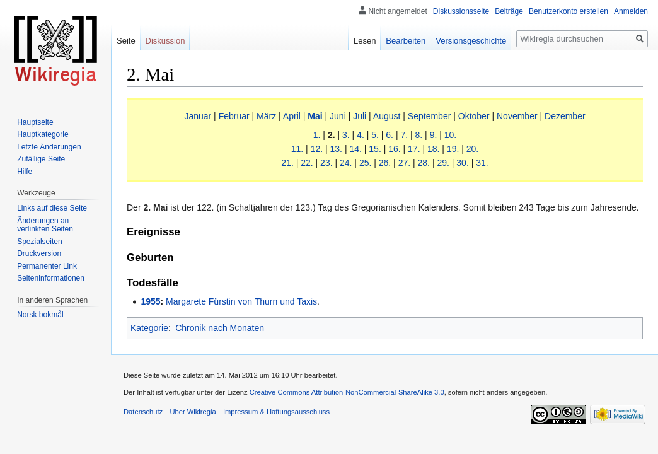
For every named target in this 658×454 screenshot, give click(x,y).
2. (331, 135)
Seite (126, 40)
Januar (197, 116)
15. (375, 149)
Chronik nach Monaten (219, 328)
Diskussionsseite (461, 11)
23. (326, 163)
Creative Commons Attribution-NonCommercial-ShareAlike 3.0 (347, 392)
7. (404, 135)
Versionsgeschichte (471, 40)
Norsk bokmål (40, 314)
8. (419, 135)
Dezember (565, 116)
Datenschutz (143, 412)
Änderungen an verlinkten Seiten (45, 225)
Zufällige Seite (41, 158)
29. (443, 163)
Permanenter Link (47, 266)
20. (472, 149)
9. (433, 135)
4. (360, 135)
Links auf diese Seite (52, 208)
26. (385, 163)
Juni (338, 116)
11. (297, 149)
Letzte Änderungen (49, 147)
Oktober (474, 116)
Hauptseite (35, 122)
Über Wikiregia (193, 412)
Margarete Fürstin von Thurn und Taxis (241, 301)
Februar (234, 116)
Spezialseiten (39, 241)
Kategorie (149, 328)
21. (287, 163)
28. (424, 163)
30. (462, 163)
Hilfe (24, 171)
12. (317, 149)
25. (365, 163)
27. (404, 163)
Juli (359, 116)
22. (307, 163)
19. (453, 149)
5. (375, 135)
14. (355, 149)
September (429, 116)
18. (433, 149)
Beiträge (509, 11)
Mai (315, 116)
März (266, 116)
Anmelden (631, 11)
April (292, 116)
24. (346, 163)
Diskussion (165, 40)
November (517, 116)
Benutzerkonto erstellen (568, 11)
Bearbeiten (405, 40)
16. (394, 149)
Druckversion (39, 253)
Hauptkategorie (42, 134)
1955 (150, 301)
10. (450, 135)
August (387, 116)
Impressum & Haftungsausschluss (276, 412)
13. (336, 149)
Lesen (365, 40)
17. (414, 149)
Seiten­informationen (50, 278)
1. (317, 135)
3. (346, 135)
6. (389, 135)
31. (482, 163)
